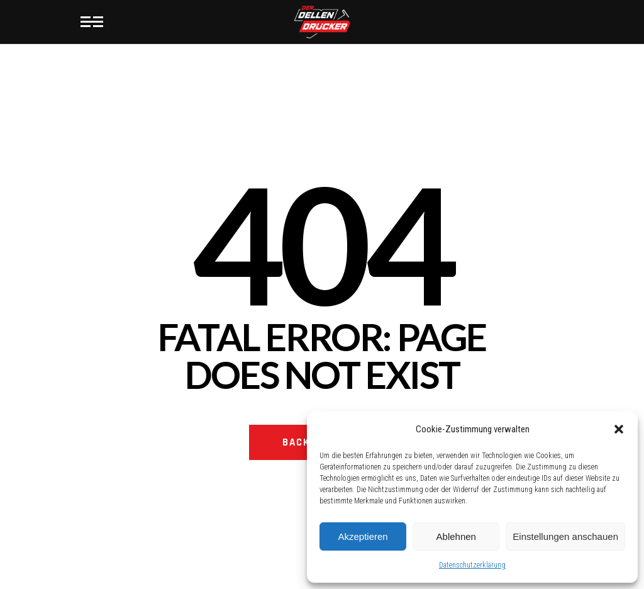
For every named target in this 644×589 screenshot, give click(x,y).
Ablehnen (456, 536)
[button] (619, 429)
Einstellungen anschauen (565, 536)
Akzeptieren (362, 536)
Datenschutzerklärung (472, 565)
